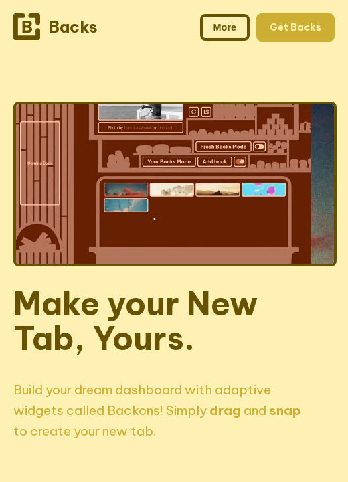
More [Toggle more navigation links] (224, 27)
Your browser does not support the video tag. (175, 184)
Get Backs (295, 27)
